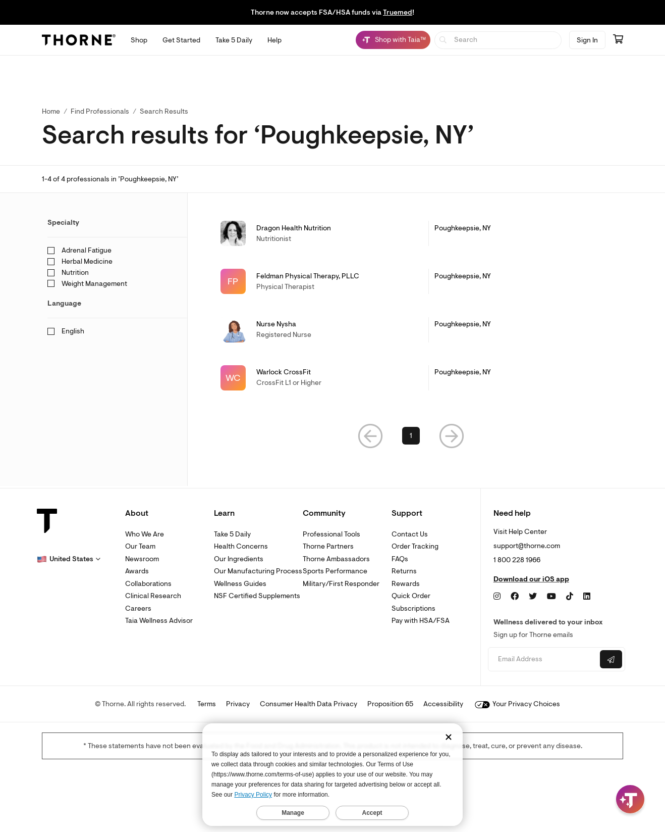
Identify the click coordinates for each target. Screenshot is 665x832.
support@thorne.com (526, 546)
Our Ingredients (238, 559)
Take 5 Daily (232, 534)
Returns (404, 571)
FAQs (400, 559)
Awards (137, 571)
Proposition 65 (390, 704)
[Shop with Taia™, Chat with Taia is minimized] (393, 40)
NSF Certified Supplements (257, 596)
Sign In (587, 40)
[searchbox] (498, 40)
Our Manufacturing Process (258, 571)
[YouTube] (551, 597)
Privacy (238, 704)
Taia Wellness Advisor (159, 620)
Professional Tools (331, 534)
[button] (370, 437)
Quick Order (411, 596)
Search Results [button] (164, 111)
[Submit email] (611, 659)
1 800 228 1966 (516, 560)
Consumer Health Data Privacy (308, 704)
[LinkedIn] (586, 597)
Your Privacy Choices (517, 704)
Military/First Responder (341, 583)
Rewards (406, 583)
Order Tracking (415, 546)
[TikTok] (569, 597)
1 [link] (411, 437)
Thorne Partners (328, 546)
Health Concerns (241, 546)
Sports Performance (335, 571)
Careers (138, 608)
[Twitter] (533, 597)
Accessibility (443, 704)
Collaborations (148, 583)
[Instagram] (497, 597)
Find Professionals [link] (100, 111)
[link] (411, 233)
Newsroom (142, 559)
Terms (206, 704)
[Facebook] (515, 597)
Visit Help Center (520, 531)
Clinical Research (153, 596)
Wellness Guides (240, 583)
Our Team (140, 546)
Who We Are (144, 534)
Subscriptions (413, 608)
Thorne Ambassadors (336, 559)
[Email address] (542, 659)
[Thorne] (79, 39)
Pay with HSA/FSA (421, 620)
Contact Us (410, 534)
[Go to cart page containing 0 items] (618, 39)
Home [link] (51, 111)
